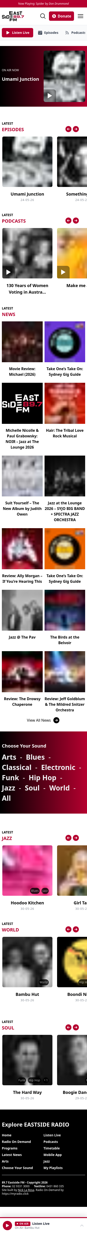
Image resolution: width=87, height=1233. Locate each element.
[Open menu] (80, 16)
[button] (7, 1225)
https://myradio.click (15, 1194)
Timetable (52, 1148)
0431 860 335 (55, 1186)
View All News (43, 720)
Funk (10, 777)
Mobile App (53, 1154)
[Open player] (43, 1225)
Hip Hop (42, 777)
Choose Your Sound (17, 1168)
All (6, 798)
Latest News (12, 1154)
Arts (9, 757)
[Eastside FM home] (13, 16)
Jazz (8, 788)
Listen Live (52, 1135)
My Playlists (53, 1168)
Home (6, 1135)
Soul (32, 788)
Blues (35, 757)
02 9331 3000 (20, 1186)
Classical (17, 767)
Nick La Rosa (26, 1190)
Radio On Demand (16, 1141)
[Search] (43, 16)
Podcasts (51, 1141)
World (59, 788)
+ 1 (46, 1080)
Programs (9, 1148)
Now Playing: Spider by (43, 4)
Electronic (58, 767)
